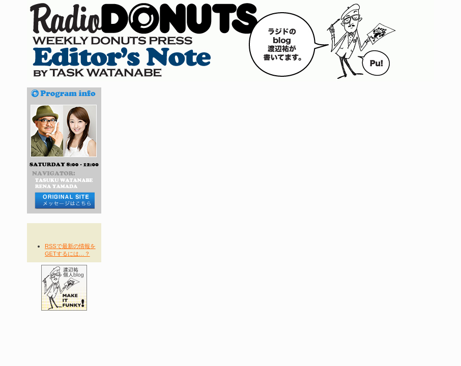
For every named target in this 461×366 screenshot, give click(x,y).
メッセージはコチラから (64, 200)
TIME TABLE (64, 347)
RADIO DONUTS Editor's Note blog (230, 40)
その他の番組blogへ (64, 322)
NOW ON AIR (64, 334)
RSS (64, 236)
